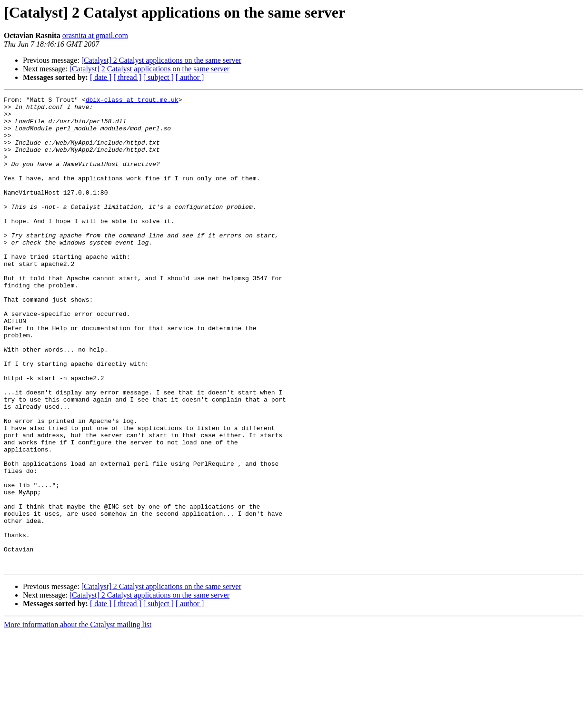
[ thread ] (127, 77)
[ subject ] (158, 77)
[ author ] (190, 77)
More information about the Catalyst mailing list (77, 719)
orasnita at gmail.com (95, 35)
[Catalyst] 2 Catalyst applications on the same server (161, 60)
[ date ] (100, 77)
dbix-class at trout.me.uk (132, 101)
